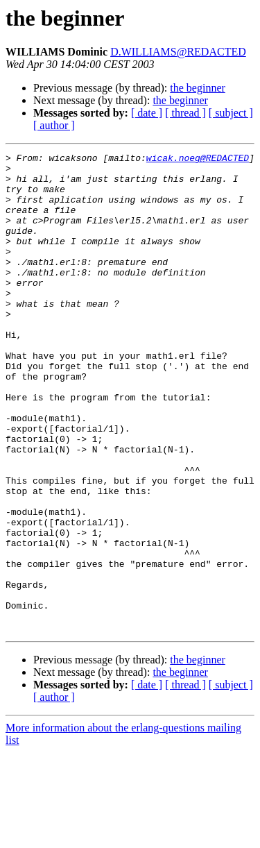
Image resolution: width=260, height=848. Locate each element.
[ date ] (146, 113)
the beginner (197, 88)
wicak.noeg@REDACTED (197, 159)
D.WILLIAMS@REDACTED (178, 52)
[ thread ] (185, 113)
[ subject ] (231, 113)
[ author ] (54, 125)
